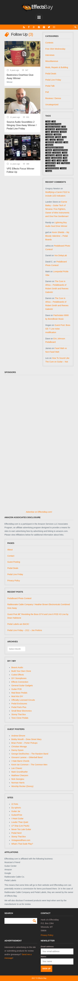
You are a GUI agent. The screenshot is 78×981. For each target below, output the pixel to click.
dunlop (64, 132)
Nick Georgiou (17, 779)
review (59, 155)
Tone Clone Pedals (19, 718)
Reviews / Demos (53, 98)
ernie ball (57, 153)
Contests (49, 42)
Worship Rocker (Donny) (22, 786)
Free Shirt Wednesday (55, 49)
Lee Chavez (16, 768)
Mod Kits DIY (17, 696)
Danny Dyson (17, 750)
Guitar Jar (15, 811)
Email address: (47, 946)
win (54, 160)
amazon (55, 132)
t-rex (49, 158)
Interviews (49, 55)
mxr (64, 127)
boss (49, 121)
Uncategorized (51, 104)
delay (59, 137)
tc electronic (62, 129)
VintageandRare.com (20, 840)
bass (65, 153)
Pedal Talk (50, 86)
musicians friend (61, 150)
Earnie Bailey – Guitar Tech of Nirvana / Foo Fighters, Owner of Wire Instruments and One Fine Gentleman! (57, 209)
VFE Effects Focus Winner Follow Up (20, 170)
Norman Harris (17, 783)
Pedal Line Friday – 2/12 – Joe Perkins (24, 630)
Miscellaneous (51, 61)
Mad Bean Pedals (19, 693)
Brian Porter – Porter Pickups (24, 743)
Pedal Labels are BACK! (18, 624)
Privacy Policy (13, 580)
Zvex (49, 160)
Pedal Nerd (16, 833)
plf (48, 140)
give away (51, 129)
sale (48, 132)
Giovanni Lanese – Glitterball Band (26, 757)
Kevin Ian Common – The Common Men (29, 764)
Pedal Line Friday (53, 80)
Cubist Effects (17, 675)
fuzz (65, 137)
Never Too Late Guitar (21, 829)
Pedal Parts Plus (18, 707)
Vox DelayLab (60, 255)
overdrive (50, 137)
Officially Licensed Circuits (23, 700)
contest (50, 134)
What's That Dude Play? (22, 844)
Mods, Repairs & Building (56, 67)
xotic (60, 160)
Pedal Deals (50, 73)
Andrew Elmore (18, 736)
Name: (43, 956)
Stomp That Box (18, 714)
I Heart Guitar (17, 818)
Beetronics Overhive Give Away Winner (20, 77)
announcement (53, 168)
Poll (47, 92)
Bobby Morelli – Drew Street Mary (26, 739)
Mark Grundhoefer (19, 772)
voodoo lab (51, 163)
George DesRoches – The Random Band (29, 754)
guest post (51, 166)
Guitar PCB (16, 689)
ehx (54, 121)
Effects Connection (19, 682)
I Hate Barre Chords (20, 761)
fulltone (60, 142)
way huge (51, 155)
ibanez (49, 150)
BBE (66, 155)
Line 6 (53, 140)
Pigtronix (66, 163)
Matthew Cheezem (19, 775)
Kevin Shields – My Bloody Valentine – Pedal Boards (57, 236)
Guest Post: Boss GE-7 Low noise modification (57, 329)
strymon (50, 145)
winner (61, 140)
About (10, 549)
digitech (58, 134)
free (65, 158)
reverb (64, 168)
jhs (59, 163)
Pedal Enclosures (19, 703)
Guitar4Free (16, 815)
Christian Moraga (19, 746)
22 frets (14, 804)
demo (49, 153)
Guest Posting (13, 562)
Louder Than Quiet (19, 822)
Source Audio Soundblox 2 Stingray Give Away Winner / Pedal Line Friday (22, 125)
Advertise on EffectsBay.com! (39, 512)
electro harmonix (54, 127)
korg (65, 160)
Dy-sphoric (16, 808)
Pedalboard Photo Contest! (19, 598)
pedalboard (57, 158)
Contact (10, 556)
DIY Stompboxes (18, 678)
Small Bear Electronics (21, 711)
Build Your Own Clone (21, 671)
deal (66, 142)
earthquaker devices (55, 147)
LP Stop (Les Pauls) (20, 826)
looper (49, 171)
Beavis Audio (17, 667)
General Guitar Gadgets (22, 685)
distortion (50, 142)
